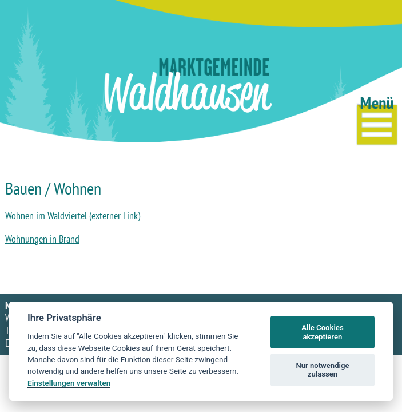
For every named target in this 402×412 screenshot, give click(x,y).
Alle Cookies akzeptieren (322, 332)
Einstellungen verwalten (68, 382)
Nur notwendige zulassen (322, 370)
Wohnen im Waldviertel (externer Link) (72, 215)
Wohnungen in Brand (42, 238)
